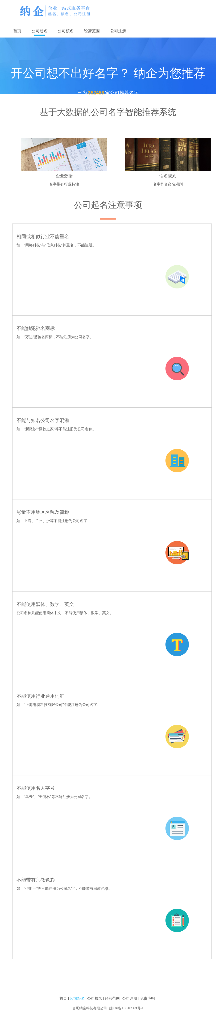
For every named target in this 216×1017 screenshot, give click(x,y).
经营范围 (92, 30)
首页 (63, 998)
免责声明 (147, 998)
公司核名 (66, 30)
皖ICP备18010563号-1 (126, 1008)
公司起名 (40, 30)
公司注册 (118, 30)
